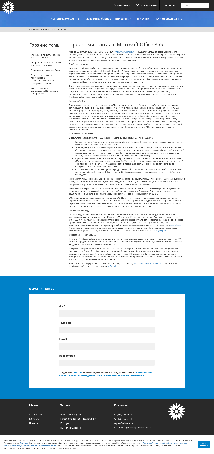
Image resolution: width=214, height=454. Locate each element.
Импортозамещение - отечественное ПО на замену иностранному (44, 91)
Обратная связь (146, 5)
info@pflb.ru (113, 266)
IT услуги (143, 18)
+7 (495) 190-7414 (123, 418)
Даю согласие (204, 444)
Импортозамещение (64, 18)
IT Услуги (64, 423)
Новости (33, 423)
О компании (122, 5)
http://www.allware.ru (125, 52)
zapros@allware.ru (123, 423)
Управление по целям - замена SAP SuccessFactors (45, 56)
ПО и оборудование (168, 18)
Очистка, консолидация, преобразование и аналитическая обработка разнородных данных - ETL (43, 79)
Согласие (24, 443)
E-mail (63, 339)
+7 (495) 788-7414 (123, 414)
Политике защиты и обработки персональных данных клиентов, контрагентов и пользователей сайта (106, 374)
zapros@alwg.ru (159, 230)
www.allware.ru (177, 225)
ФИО (62, 306)
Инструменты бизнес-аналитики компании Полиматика (46, 63)
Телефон (65, 322)
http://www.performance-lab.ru (147, 263)
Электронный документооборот (46, 70)
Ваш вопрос (67, 355)
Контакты (168, 5)
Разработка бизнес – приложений (108, 18)
